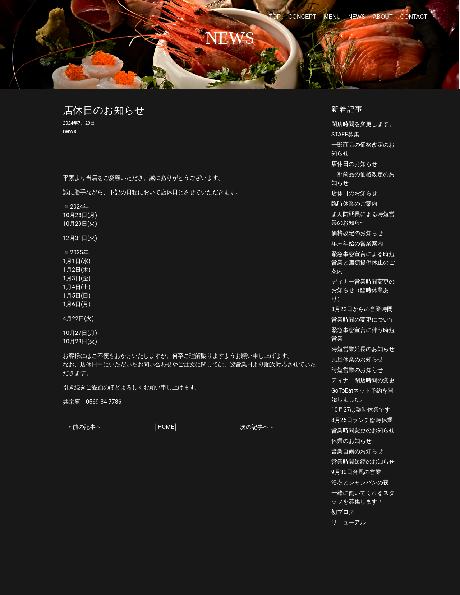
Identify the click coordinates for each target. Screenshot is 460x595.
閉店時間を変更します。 (363, 124)
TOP (275, 17)
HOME (166, 426)
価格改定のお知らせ (357, 233)
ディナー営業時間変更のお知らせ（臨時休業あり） (363, 290)
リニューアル (348, 522)
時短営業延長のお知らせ (363, 349)
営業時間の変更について (363, 319)
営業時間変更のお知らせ (363, 430)
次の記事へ (254, 426)
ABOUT (383, 17)
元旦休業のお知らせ (357, 359)
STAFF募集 (345, 134)
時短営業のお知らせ (357, 369)
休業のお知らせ (351, 440)
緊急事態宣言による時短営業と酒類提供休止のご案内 (363, 262)
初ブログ (342, 512)
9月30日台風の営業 (356, 472)
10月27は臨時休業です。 (363, 409)
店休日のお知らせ (354, 163)
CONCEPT (302, 17)
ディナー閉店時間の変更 (363, 380)
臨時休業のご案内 (354, 203)
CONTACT (413, 17)
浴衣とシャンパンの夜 (360, 482)
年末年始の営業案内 (357, 243)
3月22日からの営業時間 (362, 309)
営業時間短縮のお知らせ (363, 461)
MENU (332, 17)
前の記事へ (87, 426)
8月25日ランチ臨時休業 (362, 420)
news (70, 131)
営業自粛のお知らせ (357, 451)
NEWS (356, 17)
